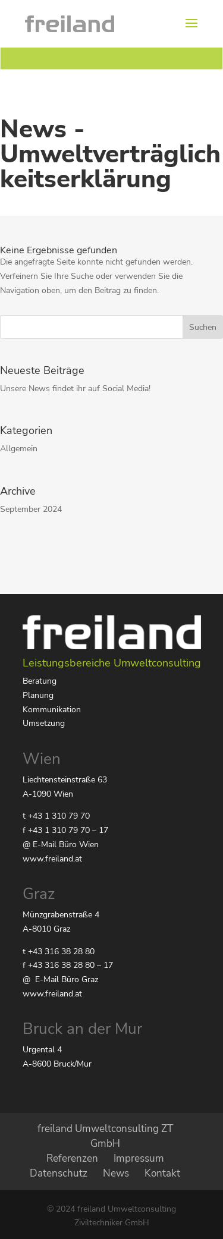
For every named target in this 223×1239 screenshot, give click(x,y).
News (116, 1173)
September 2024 (31, 509)
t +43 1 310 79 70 (56, 816)
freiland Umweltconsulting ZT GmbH (105, 1136)
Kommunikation (52, 709)
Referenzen (72, 1158)
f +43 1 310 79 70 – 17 (65, 830)
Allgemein (18, 448)
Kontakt (162, 1173)
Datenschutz (58, 1173)
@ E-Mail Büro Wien (61, 844)
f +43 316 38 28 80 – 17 (68, 965)
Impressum (139, 1158)
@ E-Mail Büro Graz (60, 979)
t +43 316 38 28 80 (59, 951)
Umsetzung (44, 723)
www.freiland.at (52, 858)
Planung (38, 695)
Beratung (39, 681)
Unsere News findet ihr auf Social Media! (75, 388)
